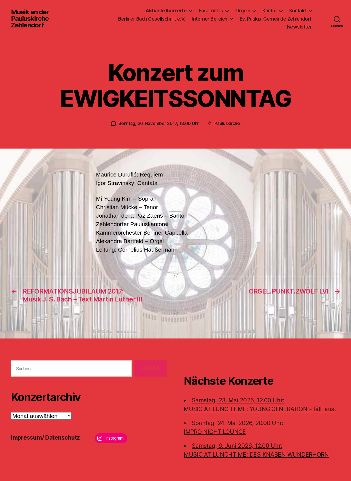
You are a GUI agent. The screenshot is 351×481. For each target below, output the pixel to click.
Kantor (269, 10)
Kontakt (297, 10)
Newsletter (299, 27)
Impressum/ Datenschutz (45, 437)
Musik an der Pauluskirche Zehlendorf (30, 19)
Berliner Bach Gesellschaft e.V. (151, 19)
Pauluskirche (227, 123)
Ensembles (211, 10)
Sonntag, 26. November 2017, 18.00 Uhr (158, 123)
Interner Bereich (209, 19)
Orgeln (242, 10)
